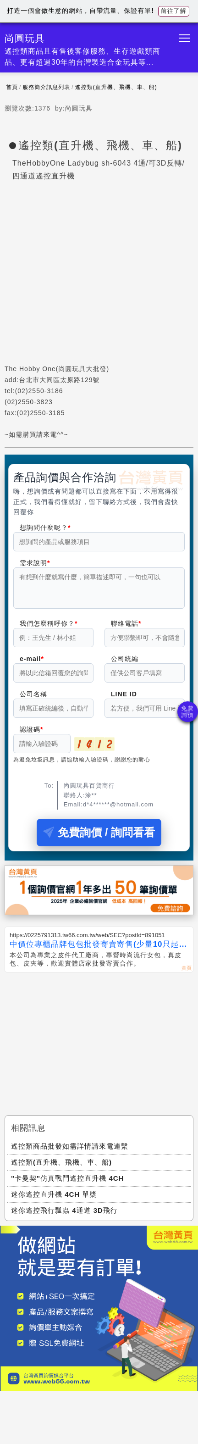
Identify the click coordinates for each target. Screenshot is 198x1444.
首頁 (12, 87)
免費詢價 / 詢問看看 (99, 838)
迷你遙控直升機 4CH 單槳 (54, 1200)
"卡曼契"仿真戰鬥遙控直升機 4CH (67, 1184)
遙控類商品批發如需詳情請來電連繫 (69, 1151)
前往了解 (174, 10)
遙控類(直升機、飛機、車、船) (116, 87)
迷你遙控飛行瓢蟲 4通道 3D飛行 (64, 1216)
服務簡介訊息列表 (46, 87)
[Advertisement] (99, 1046)
